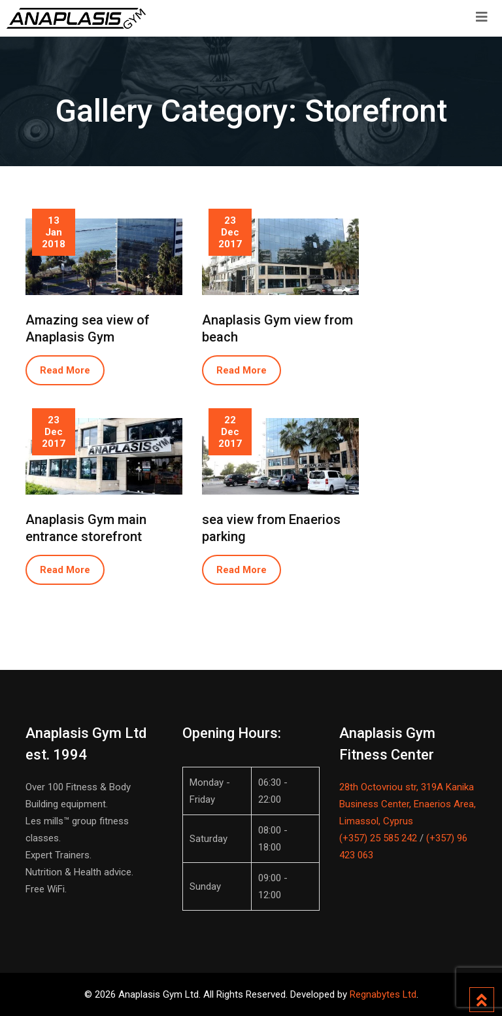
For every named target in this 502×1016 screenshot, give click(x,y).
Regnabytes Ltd (383, 994)
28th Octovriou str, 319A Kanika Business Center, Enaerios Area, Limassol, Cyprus (407, 804)
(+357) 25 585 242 (378, 838)
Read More (65, 370)
